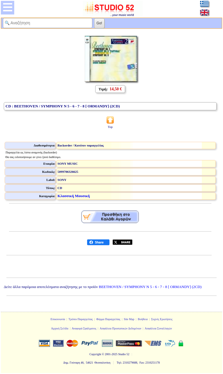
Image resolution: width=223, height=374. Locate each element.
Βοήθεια (143, 319)
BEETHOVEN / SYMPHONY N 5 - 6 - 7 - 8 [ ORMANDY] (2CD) (150, 287)
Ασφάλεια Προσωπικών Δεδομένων (120, 328)
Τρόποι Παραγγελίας (81, 319)
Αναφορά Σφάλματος (84, 328)
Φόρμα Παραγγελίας (108, 319)
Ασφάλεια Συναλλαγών (158, 328)
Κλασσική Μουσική (73, 196)
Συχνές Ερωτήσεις (161, 319)
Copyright (95, 354)
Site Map (129, 319)
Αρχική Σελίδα (60, 328)
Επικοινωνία (58, 319)
